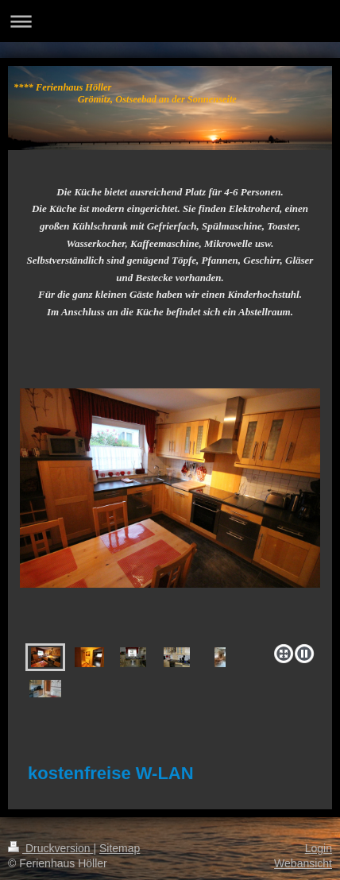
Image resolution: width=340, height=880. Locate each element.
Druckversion (50, 848)
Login (318, 848)
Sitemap (119, 848)
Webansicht (303, 863)
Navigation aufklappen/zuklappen (170, 21)
